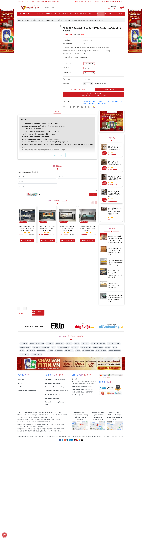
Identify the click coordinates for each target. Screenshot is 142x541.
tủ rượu (77, 351)
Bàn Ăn (92, 14)
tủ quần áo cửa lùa (113, 343)
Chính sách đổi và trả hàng (54, 387)
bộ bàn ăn (74, 347)
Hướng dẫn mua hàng (52, 394)
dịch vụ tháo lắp (36, 354)
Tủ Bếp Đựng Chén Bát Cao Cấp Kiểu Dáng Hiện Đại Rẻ (114, 148)
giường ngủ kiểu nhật (37, 343)
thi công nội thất (88, 351)
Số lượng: (66, 84)
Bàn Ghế (41, 14)
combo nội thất (101, 351)
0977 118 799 (29, 1)
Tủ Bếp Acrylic (101, 103)
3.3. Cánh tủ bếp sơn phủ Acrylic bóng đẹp (42, 131)
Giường (50, 14)
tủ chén (50, 351)
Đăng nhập (111, 1)
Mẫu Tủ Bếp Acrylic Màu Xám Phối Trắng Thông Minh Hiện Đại (87, 228)
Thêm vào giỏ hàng (77, 89)
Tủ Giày (84, 14)
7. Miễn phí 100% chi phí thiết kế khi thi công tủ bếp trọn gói (45, 142)
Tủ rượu (109, 14)
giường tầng (60, 343)
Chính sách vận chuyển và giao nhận (55, 403)
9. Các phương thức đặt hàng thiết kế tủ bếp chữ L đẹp (43, 150)
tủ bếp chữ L (31, 351)
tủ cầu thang (24, 354)
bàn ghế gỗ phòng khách (41, 347)
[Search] (96, 8)
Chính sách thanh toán (52, 383)
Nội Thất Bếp (31, 20)
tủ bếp (22, 351)
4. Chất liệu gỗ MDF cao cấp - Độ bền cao (38, 134)
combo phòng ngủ (114, 351)
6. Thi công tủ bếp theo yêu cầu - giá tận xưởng (40, 139)
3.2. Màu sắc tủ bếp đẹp (35, 129)
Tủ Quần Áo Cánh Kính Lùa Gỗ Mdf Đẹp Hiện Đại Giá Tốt (114, 194)
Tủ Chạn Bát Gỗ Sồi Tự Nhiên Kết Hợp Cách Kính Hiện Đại (114, 163)
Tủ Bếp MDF (91, 103)
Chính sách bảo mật (52, 398)
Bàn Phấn (74, 14)
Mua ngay (109, 89)
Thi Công (119, 14)
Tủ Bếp (100, 14)
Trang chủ (21, 20)
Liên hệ (20, 383)
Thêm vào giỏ (24, 314)
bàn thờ (107, 347)
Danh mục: (67, 101)
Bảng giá (80, 1)
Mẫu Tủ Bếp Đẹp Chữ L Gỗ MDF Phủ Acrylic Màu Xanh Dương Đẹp (27, 228)
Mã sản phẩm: (68, 44)
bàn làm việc (69, 351)
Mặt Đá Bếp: (67, 72)
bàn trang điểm (25, 347)
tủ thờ (115, 347)
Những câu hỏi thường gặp (27, 390)
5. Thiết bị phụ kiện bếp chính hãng (35, 137)
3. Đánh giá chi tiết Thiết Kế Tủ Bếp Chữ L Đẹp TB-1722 (43, 126)
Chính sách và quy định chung (55, 379)
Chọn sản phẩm (27, 240)
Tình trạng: (67, 79)
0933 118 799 (39, 1)
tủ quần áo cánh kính (98, 343)
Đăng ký (120, 1)
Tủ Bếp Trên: (67, 63)
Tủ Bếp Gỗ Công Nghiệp (111, 101)
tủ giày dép (59, 351)
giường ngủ (24, 343)
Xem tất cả (57, 155)
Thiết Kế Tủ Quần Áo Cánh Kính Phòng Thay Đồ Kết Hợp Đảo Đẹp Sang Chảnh (115, 212)
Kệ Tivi (65, 14)
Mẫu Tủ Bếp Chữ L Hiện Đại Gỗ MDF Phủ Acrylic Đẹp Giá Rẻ (47, 228)
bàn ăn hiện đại (86, 347)
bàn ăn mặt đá (98, 347)
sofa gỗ (76, 343)
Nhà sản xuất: (68, 40)
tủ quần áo (85, 343)
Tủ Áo (58, 14)
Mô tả (57, 111)
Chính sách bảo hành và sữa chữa (56, 390)
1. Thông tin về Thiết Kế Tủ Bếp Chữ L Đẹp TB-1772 (42, 124)
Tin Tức (103, 1)
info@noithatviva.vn (52, 1)
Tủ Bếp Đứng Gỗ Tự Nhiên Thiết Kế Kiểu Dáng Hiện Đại (114, 178)
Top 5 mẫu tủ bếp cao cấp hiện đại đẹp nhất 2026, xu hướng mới (115, 263)
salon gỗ (69, 343)
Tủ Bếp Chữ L (49, 20)
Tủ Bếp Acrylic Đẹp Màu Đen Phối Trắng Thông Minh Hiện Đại (67, 228)
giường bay (50, 343)
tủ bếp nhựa (41, 351)
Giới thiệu (96, 1)
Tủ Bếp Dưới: (67, 68)
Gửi (93, 194)
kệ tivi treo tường (63, 347)
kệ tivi (54, 347)
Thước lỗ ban (88, 1)
